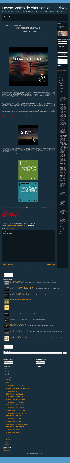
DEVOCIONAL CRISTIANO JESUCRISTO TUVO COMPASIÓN (63, 198)
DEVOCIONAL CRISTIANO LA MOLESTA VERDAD (63, 151)
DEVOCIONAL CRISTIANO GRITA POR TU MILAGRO (63, 147)
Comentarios (61, 43)
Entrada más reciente (7, 264)
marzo (61, 228)
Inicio (29, 264)
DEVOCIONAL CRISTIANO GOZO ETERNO (63, 193)
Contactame (26, 19)
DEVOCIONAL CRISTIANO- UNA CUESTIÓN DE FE (19, 305)
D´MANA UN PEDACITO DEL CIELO (11, 19)
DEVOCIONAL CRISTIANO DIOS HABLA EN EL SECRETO (63, 212)
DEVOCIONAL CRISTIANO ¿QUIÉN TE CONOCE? (62, 203)
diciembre (61, 83)
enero (61, 231)
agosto (7, 382)
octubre (61, 86)
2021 (60, 80)
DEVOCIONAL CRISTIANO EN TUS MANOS (63, 126)
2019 (60, 233)
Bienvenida (32, 16)
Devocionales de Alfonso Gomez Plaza (34, 8)
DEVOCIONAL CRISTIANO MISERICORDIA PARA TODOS (63, 169)
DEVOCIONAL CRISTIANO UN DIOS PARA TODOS (63, 165)
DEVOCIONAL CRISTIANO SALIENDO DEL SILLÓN (19, 293)
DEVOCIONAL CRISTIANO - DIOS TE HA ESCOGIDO (62, 208)
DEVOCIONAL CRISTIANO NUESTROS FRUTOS (62, 156)
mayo (61, 225)
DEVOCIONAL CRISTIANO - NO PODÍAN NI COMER (19, 318)
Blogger (41, 453)
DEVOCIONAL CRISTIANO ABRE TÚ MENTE (63, 173)
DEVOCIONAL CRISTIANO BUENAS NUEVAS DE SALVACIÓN (63, 135)
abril (60, 226)
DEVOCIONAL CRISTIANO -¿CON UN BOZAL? (18, 336)
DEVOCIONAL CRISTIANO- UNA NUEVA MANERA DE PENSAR (21, 287)
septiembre (62, 88)
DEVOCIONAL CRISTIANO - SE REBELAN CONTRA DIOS (20, 299)
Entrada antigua (51, 264)
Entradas (60, 41)
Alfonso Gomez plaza (63, 70)
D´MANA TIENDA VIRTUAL (20, 16)
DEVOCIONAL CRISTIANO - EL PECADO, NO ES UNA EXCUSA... (63, 103)
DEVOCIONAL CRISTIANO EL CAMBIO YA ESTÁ (63, 143)
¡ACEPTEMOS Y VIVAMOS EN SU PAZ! (17, 281)
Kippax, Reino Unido (10, 228)
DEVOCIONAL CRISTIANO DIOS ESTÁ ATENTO (63, 123)
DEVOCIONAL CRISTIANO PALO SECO (63, 111)
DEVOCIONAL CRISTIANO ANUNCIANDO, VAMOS (63, 190)
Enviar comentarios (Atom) (12, 267)
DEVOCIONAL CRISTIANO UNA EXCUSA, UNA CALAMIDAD (63, 108)
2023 (60, 77)
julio (60, 91)
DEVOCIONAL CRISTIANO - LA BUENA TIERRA (18, 324)
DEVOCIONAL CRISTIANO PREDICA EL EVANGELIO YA (63, 131)
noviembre (62, 85)
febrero (61, 229)
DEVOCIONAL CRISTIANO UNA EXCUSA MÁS (63, 115)
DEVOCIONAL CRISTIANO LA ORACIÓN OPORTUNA (63, 185)
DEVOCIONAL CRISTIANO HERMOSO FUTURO (62, 119)
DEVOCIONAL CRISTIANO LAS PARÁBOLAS (63, 220)
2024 (6, 368)
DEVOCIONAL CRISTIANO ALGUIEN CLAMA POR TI (63, 140)
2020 (60, 82)
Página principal (7, 16)
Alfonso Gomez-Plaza (43, 16)
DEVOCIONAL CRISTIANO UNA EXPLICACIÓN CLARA (63, 216)
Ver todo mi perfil (61, 71)
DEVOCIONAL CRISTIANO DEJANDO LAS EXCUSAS (63, 94)
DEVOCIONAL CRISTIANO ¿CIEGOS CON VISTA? (19, 330)
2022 (60, 79)
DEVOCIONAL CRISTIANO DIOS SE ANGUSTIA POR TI (63, 99)
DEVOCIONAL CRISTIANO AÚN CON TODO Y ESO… (63, 160)
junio (61, 223)
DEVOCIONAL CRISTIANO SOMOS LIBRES (14, 226)
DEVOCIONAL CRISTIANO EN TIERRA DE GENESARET (63, 177)
